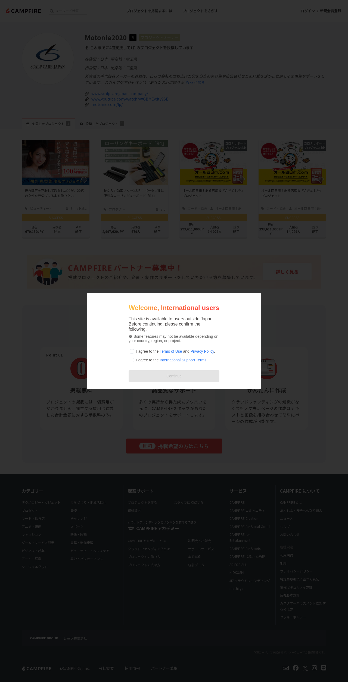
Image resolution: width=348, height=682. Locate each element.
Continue (174, 376)
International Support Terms (183, 360)
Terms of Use (171, 351)
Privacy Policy (202, 351)
